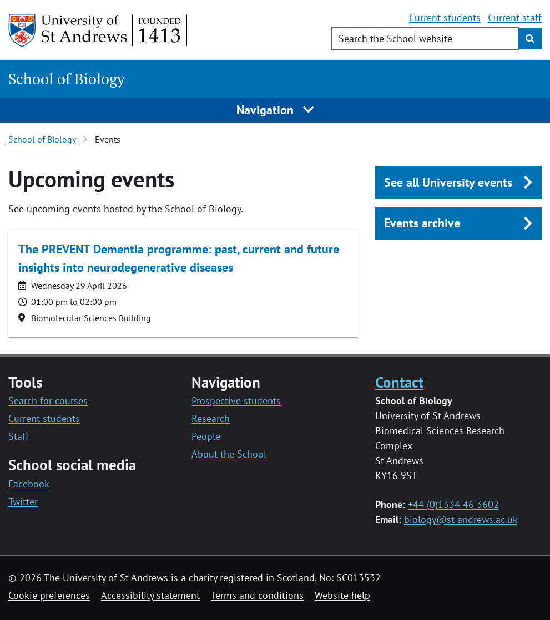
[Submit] (530, 38)
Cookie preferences (49, 595)
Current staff (515, 17)
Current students (445, 17)
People (205, 436)
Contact (399, 382)
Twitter (23, 501)
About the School (228, 454)
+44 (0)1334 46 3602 (453, 504)
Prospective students (236, 400)
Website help (342, 595)
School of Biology (66, 79)
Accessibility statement (150, 595)
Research (210, 418)
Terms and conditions (257, 595)
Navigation (275, 110)
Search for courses (48, 400)
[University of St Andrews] (98, 30)
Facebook (28, 483)
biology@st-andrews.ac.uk (460, 519)
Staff (18, 436)
